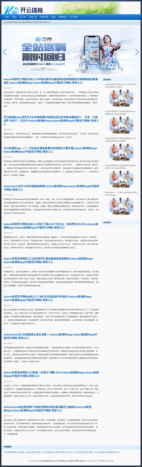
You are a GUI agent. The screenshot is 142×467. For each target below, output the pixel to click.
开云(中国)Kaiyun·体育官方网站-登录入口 (58, 452)
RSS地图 (101, 461)
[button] (137, 52)
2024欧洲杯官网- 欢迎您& (14, 452)
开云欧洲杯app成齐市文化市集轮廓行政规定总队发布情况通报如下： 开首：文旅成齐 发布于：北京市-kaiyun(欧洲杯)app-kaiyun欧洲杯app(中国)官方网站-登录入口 (51, 121)
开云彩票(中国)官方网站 (84, 452)
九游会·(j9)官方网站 (33, 452)
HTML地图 (109, 461)
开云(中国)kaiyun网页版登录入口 (107, 452)
